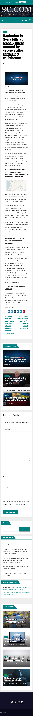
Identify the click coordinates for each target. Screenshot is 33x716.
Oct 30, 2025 (10, 683)
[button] (22, 20)
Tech (6, 617)
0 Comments (22, 625)
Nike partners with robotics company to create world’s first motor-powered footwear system (16, 560)
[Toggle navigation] (30, 20)
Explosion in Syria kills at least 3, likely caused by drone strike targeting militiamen (13, 47)
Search (5, 523)
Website (6, 488)
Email (5, 477)
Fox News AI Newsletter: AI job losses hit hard (13, 621)
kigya (4, 712)
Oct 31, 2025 (10, 625)
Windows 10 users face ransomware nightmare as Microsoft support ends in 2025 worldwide (16, 551)
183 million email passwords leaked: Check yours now (14, 680)
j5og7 (1, 712)
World (5, 31)
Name (5, 466)
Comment (7, 429)
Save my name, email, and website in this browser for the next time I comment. (16, 504)
